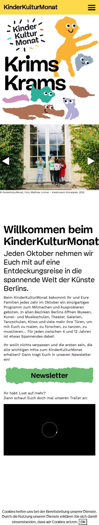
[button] (5, 161)
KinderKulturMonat (31, 7)
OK (83, 522)
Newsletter (49, 375)
